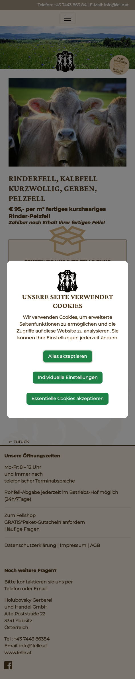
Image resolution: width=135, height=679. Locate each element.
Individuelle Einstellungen (68, 377)
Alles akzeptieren (67, 356)
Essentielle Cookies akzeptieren (67, 398)
